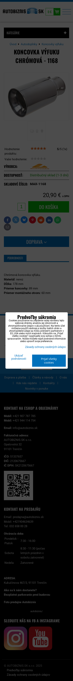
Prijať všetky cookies (49, 360)
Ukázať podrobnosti (18, 357)
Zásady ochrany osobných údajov (45, 347)
